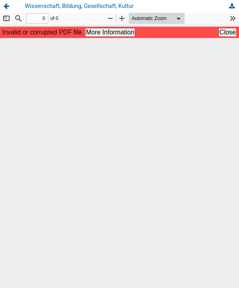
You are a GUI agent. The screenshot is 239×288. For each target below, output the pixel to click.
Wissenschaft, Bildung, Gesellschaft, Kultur (79, 6)
